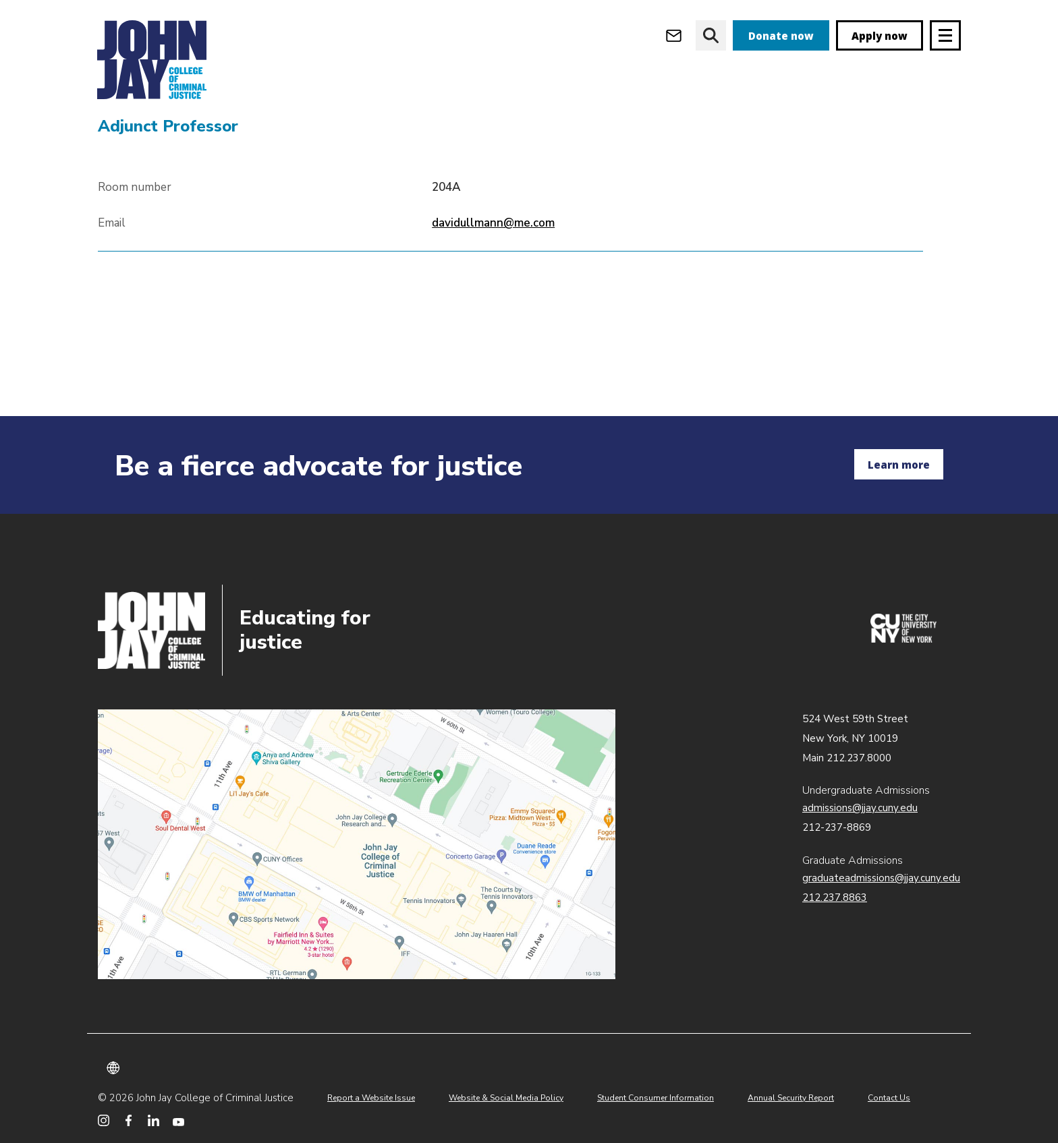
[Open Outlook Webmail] (674, 35)
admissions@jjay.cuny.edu (860, 808)
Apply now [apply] (880, 35)
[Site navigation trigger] (945, 35)
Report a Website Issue (371, 1097)
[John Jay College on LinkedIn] (153, 1120)
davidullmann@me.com (493, 300)
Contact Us (889, 1097)
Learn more (899, 464)
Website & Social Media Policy (506, 1097)
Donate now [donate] (781, 35)
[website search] (711, 35)
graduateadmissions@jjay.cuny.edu (881, 878)
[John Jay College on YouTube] (178, 1120)
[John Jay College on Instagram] (103, 1120)
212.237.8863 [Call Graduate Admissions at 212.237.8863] (834, 897)
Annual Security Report (791, 1097)
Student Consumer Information (655, 1097)
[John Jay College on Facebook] (128, 1120)
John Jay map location (356, 844)
